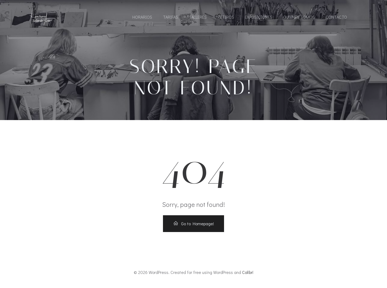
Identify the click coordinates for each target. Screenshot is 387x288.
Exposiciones (258, 17)
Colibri (247, 272)
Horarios (142, 17)
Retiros (226, 17)
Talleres (198, 17)
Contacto (336, 17)
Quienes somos (299, 17)
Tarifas (170, 17)
